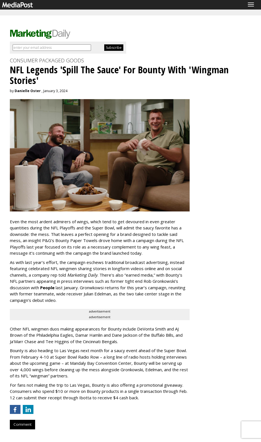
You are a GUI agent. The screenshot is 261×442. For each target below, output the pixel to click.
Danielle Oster (28, 90)
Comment (22, 424)
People (47, 287)
